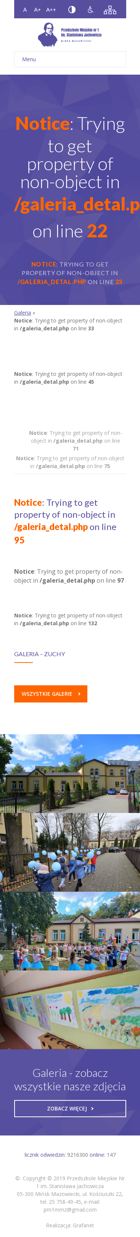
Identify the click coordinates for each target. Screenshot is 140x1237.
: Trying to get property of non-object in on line (75, 440)
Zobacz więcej (70, 1108)
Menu (70, 59)
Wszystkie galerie (51, 693)
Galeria (22, 312)
